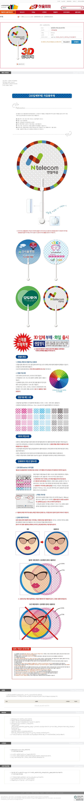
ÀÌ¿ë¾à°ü (28, 792)
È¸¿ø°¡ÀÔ (63, 1)
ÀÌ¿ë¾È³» (42, 792)
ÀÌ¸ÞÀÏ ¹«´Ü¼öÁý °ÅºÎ (50, 792)
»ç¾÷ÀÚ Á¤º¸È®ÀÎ (59, 792)
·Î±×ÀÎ (58, 1)
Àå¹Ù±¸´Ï (74, 1)
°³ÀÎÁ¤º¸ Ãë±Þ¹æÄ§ (35, 792)
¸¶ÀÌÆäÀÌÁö (69, 1)
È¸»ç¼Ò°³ (23, 792)
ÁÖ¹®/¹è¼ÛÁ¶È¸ (81, 1)
